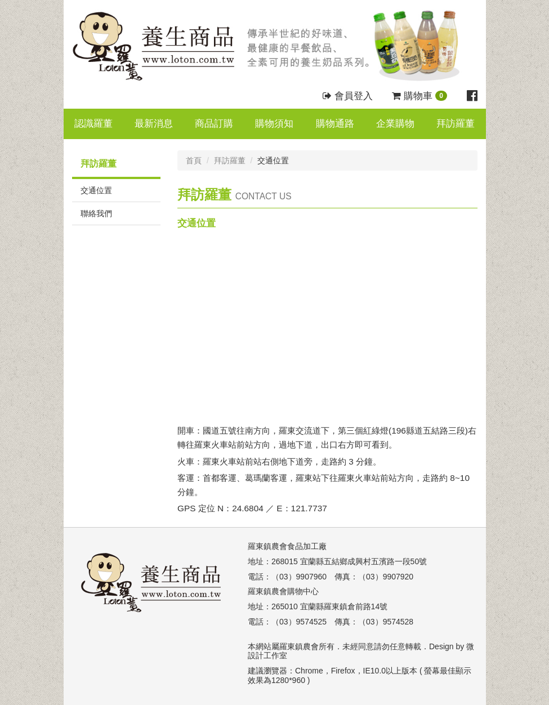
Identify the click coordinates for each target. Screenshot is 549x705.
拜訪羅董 (455, 123)
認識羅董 (93, 123)
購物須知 (274, 123)
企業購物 (395, 123)
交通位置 (96, 190)
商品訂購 (214, 123)
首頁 (194, 160)
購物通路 (335, 123)
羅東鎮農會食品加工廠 (287, 546)
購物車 (419, 96)
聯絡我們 (96, 213)
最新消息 (154, 123)
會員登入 (348, 96)
